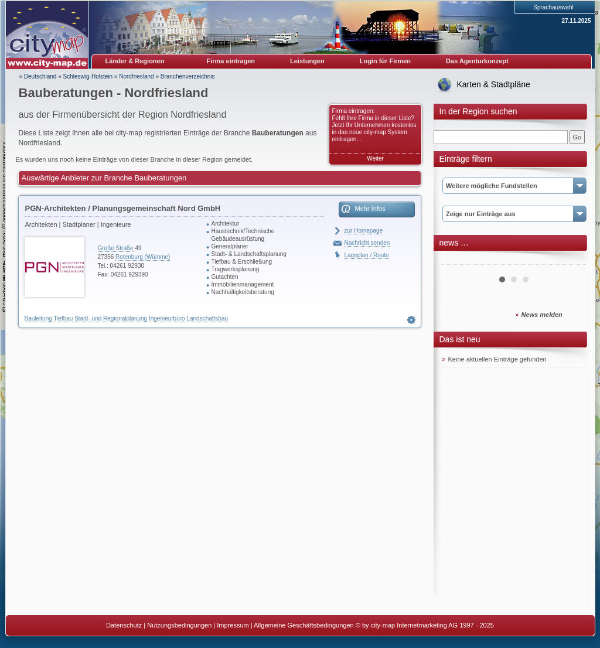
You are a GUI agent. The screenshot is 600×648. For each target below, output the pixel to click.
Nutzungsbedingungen (179, 625)
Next (570, 260)
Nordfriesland (136, 76)
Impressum (232, 625)
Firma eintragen (231, 60)
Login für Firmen (385, 60)
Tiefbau (63, 318)
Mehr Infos (370, 208)
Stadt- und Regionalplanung (110, 318)
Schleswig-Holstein (87, 76)
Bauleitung (38, 318)
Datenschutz (124, 625)
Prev (457, 260)
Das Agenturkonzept (477, 60)
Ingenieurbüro (167, 318)
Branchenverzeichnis (188, 76)
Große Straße (116, 248)
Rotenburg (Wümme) (142, 257)
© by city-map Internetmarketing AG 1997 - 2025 (425, 625)
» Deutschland (38, 76)
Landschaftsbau (207, 318)
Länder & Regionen (135, 60)
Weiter (375, 158)
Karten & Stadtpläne (493, 84)
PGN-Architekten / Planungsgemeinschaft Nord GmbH (123, 208)
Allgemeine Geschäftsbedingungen (304, 625)
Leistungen (307, 60)
